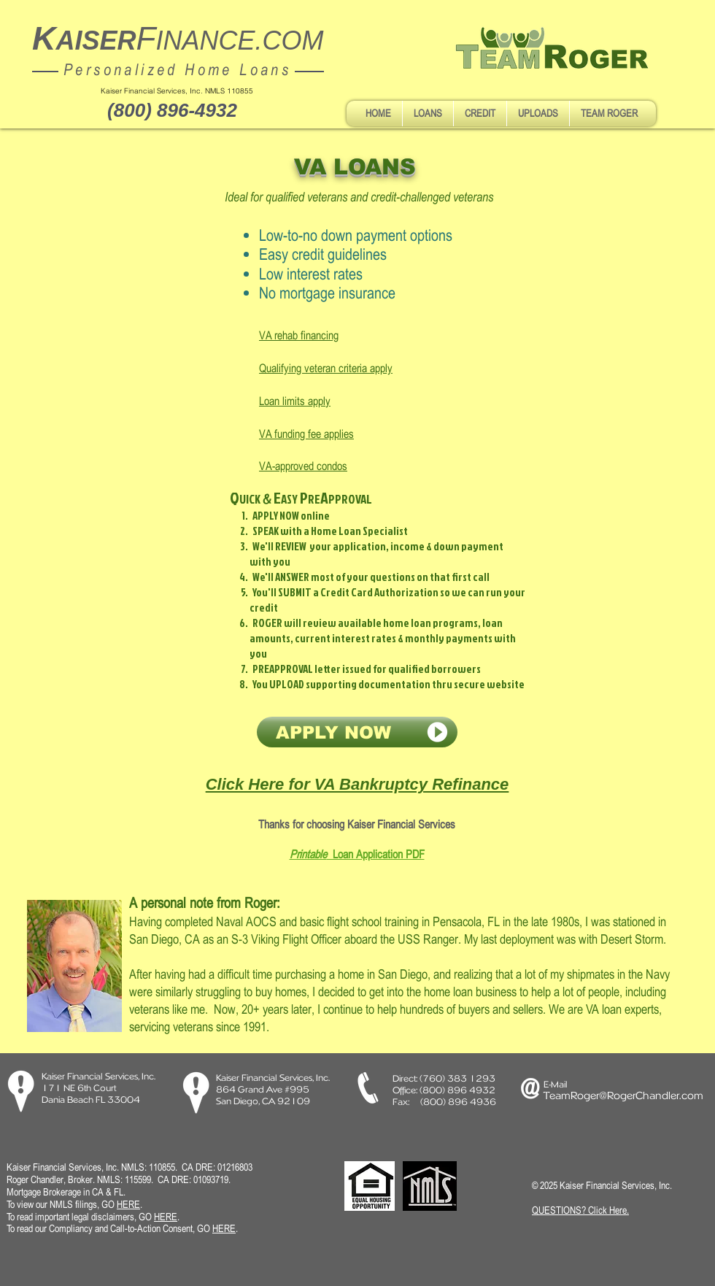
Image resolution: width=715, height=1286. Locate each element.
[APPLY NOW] (357, 732)
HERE (165, 1217)
